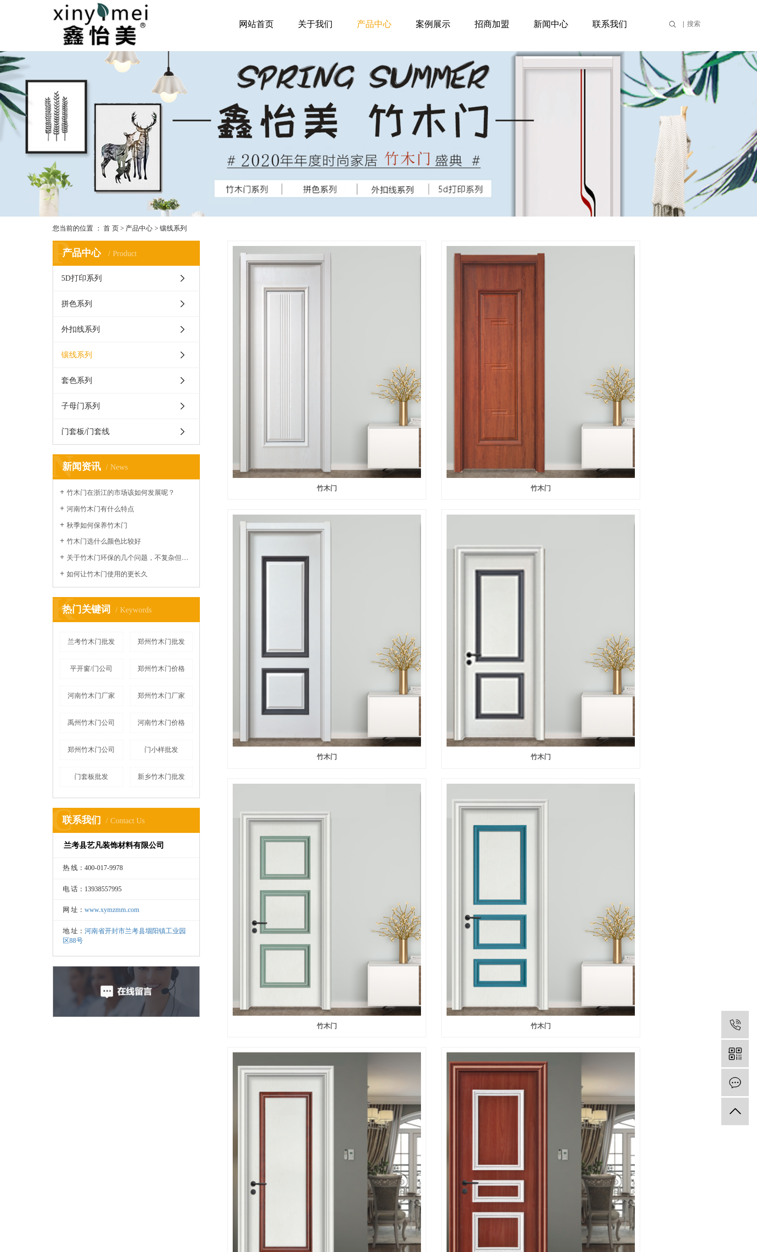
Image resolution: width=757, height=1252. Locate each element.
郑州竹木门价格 (161, 668)
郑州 (630, 1231)
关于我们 (315, 24)
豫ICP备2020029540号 (299, 1231)
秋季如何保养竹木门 (97, 525)
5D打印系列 (81, 278)
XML (541, 1172)
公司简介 (68, 1101)
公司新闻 (367, 1101)
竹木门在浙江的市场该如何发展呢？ (121, 492)
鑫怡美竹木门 (301, 841)
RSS (524, 1172)
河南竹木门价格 (161, 722)
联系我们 (609, 24)
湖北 (705, 1231)
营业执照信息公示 (363, 1231)
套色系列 (76, 380)
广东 (691, 1231)
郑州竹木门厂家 (161, 695)
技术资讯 (367, 1132)
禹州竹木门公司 (91, 722)
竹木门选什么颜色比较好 (104, 541)
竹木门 (302, 426)
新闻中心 (550, 24)
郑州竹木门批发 (161, 641)
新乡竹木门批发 (161, 776)
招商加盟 (492, 24)
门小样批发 (161, 749)
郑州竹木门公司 (91, 749)
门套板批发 (91, 776)
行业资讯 (367, 1116)
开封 (645, 1231)
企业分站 (467, 1172)
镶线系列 (173, 228)
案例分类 (218, 1101)
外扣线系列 (80, 329)
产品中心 (374, 24)
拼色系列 (76, 303)
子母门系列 (80, 406)
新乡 (660, 1231)
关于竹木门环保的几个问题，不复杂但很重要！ (130, 557)
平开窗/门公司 (91, 668)
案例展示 (433, 24)
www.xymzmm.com (111, 909)
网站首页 (256, 24)
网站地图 (500, 1172)
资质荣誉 (68, 1116)
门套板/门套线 (85, 431)
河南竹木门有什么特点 (100, 509)
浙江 (675, 1231)
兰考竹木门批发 (91, 641)
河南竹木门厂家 (91, 695)
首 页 (111, 228)
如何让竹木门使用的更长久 (107, 574)
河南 (614, 1231)
